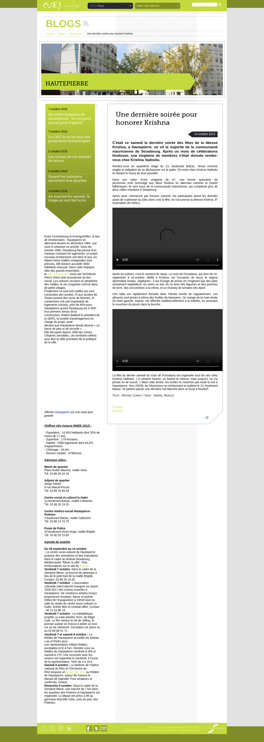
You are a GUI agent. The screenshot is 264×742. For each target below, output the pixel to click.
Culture (117, 407)
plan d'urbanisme (58, 274)
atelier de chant (75, 672)
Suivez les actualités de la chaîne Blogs (86, 23)
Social (116, 411)
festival (84, 566)
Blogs (101, 5)
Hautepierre (75, 33)
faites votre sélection (148, 5)
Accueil (50, 33)
